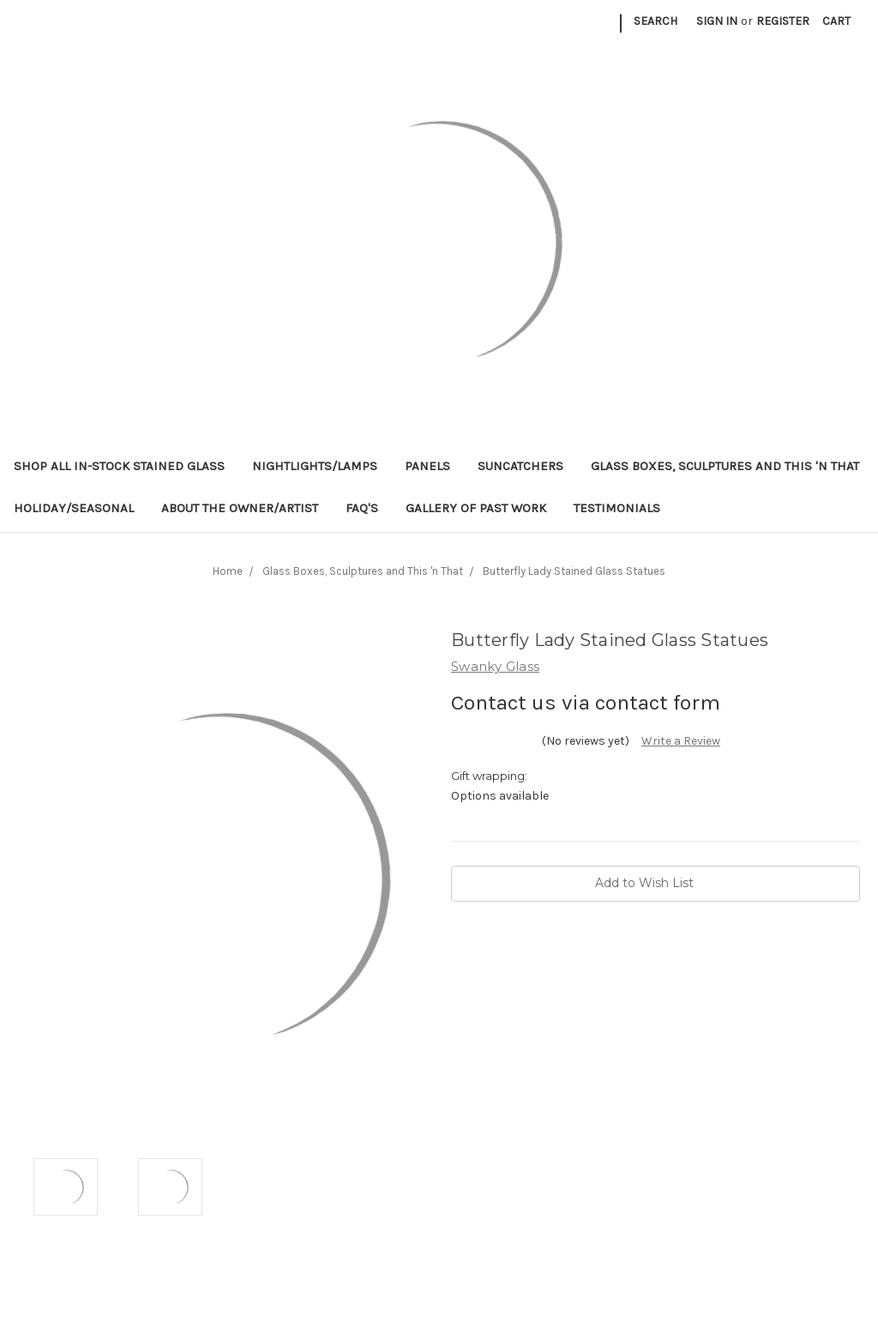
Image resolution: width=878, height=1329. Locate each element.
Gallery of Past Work (476, 508)
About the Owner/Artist (239, 508)
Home (228, 571)
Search (655, 21)
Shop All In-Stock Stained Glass (119, 466)
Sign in (716, 21)
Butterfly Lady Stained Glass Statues (574, 571)
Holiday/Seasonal (74, 508)
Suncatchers (520, 466)
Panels (427, 466)
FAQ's (362, 508)
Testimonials (617, 508)
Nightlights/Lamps (314, 466)
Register (782, 21)
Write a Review (680, 741)
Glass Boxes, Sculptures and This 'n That (725, 466)
